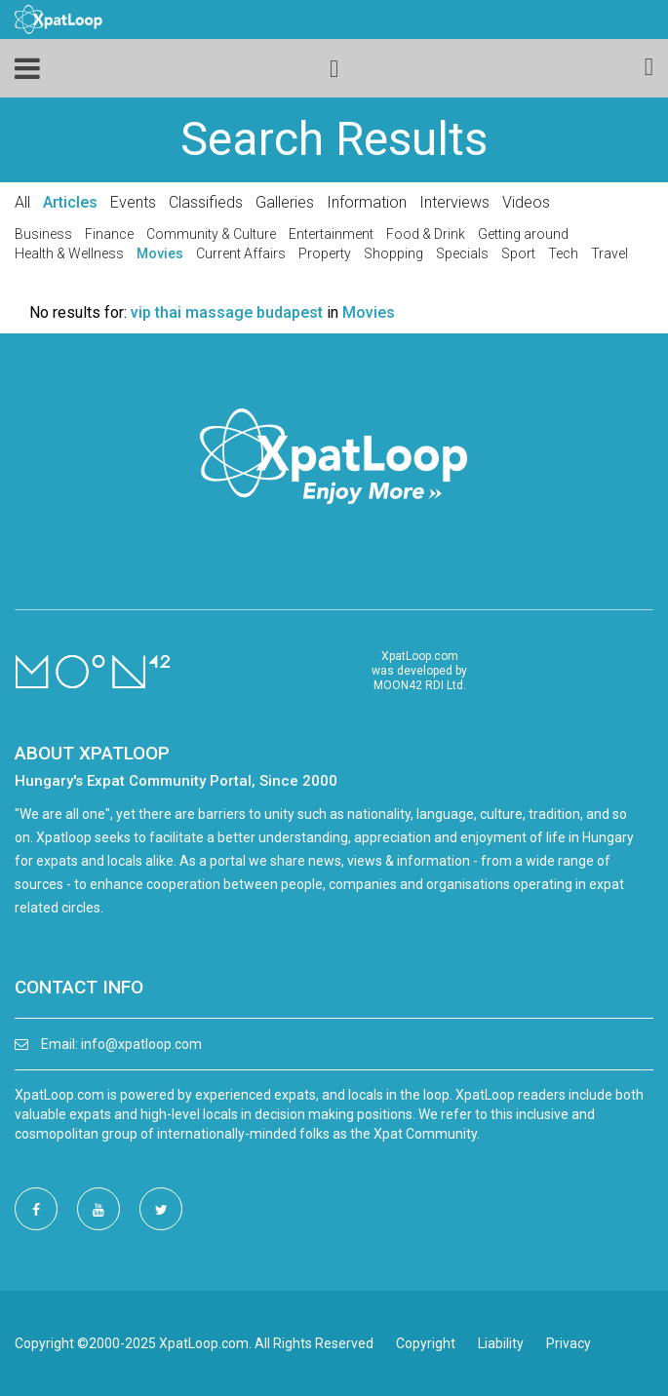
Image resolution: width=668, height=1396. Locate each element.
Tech (563, 253)
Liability (501, 1343)
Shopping (393, 253)
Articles (70, 202)
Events (133, 202)
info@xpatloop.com (141, 1044)
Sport (518, 253)
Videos (526, 202)
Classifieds (206, 202)
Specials (462, 253)
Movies (160, 253)
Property (324, 253)
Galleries (284, 202)
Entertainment (331, 234)
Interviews (454, 202)
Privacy (568, 1343)
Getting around (523, 234)
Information (367, 202)
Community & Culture (211, 234)
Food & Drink (425, 234)
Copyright (425, 1343)
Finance (109, 234)
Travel (609, 253)
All (22, 202)
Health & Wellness (69, 253)
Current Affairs (241, 253)
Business (43, 234)
